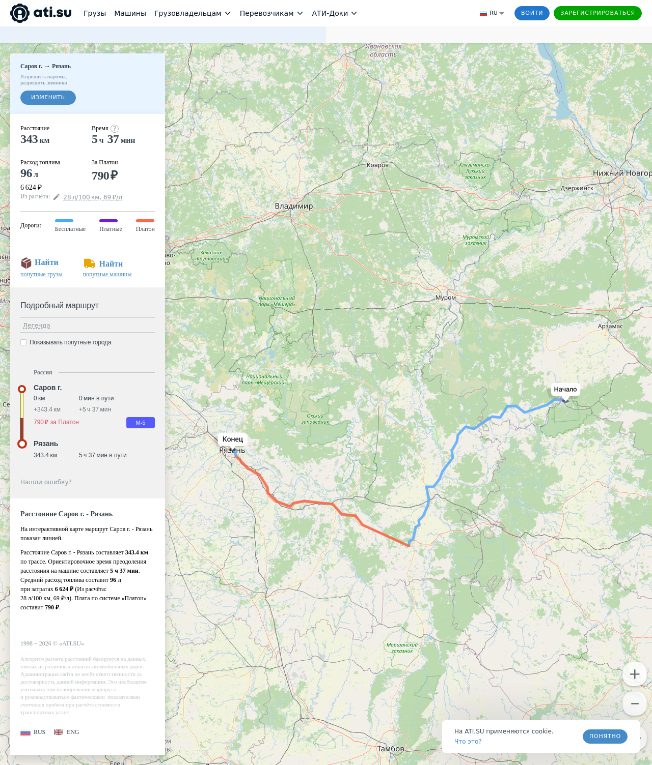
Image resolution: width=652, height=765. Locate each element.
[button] (564, 393)
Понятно (605, 736)
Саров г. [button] (48, 387)
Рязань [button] (46, 443)
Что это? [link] (468, 741)
